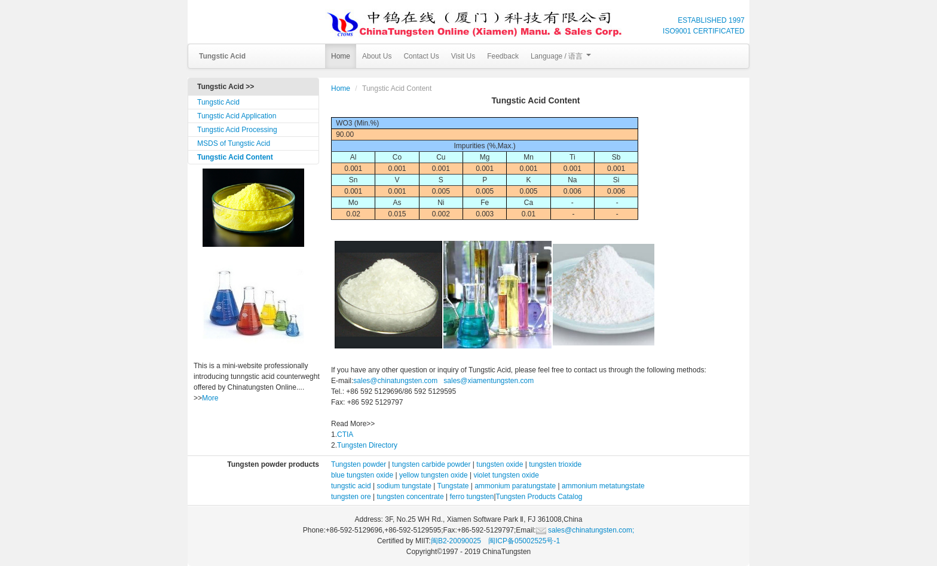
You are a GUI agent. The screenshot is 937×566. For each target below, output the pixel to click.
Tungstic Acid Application (236, 116)
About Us (376, 56)
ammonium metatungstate (603, 486)
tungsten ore (351, 496)
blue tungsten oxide (362, 475)
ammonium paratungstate (515, 486)
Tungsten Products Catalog (539, 496)
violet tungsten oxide (505, 475)
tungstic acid (351, 486)
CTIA (345, 434)
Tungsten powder (358, 464)
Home (340, 56)
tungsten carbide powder (431, 464)
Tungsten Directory (367, 445)
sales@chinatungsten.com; (585, 530)
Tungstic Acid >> (225, 86)
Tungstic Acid (218, 102)
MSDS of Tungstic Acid (233, 143)
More (210, 398)
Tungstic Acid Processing (237, 130)
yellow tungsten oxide (433, 475)
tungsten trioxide (555, 464)
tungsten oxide (499, 464)
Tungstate (452, 486)
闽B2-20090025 (456, 541)
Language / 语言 (561, 56)
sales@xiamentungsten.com (488, 381)
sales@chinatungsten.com (395, 381)
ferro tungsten (471, 496)
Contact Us (421, 56)
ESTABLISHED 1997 (711, 20)
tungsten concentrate (410, 496)
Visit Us (463, 56)
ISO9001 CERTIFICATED (704, 31)
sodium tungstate (404, 486)
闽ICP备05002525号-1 (524, 541)
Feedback (503, 56)
